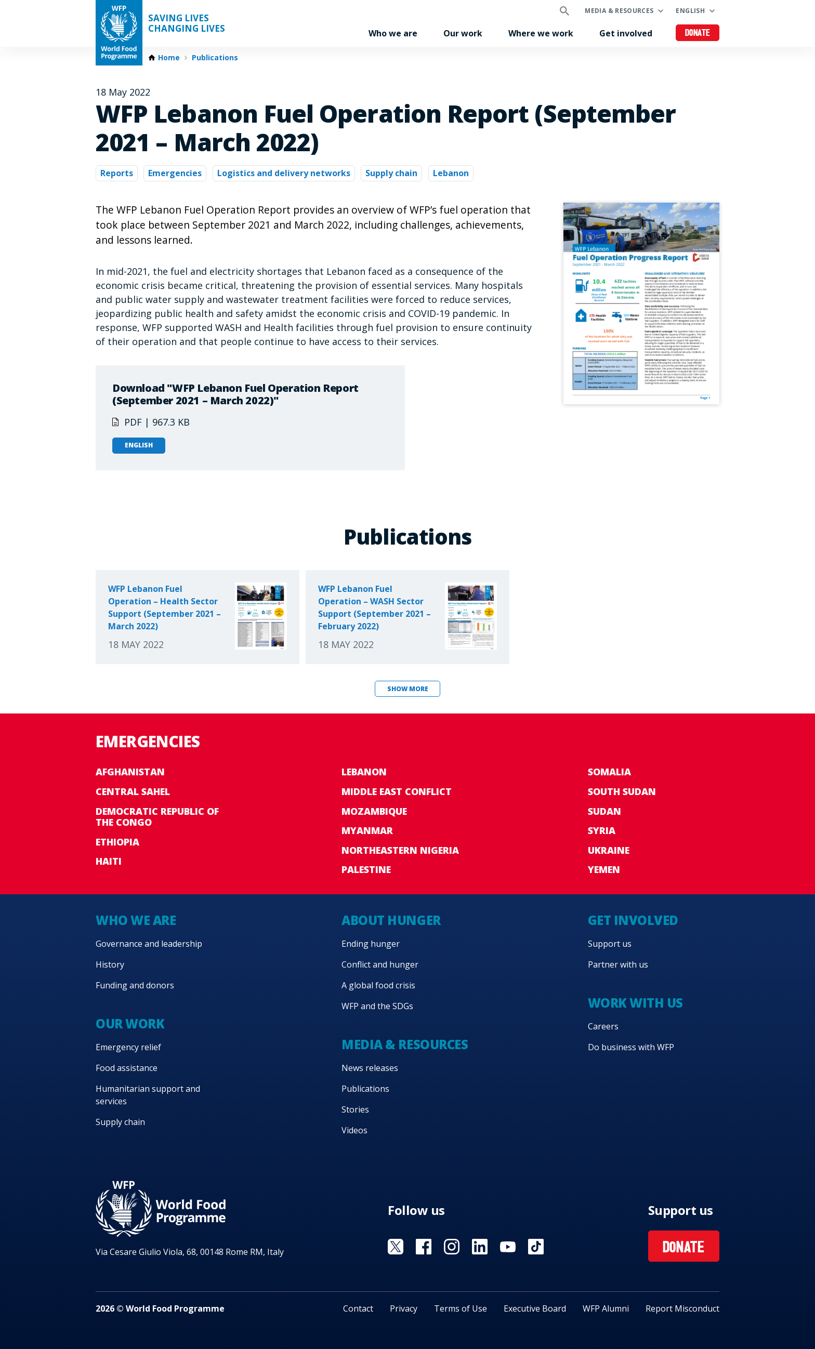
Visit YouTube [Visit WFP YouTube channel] (508, 1246)
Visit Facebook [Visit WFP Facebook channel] (423, 1246)
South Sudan (622, 791)
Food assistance (126, 1068)
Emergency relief (128, 1047)
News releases (369, 1068)
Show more (407, 688)
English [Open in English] (139, 445)
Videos (354, 1130)
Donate (698, 33)
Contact (358, 1308)
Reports (116, 173)
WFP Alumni (606, 1308)
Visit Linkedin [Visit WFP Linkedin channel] (480, 1246)
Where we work (540, 33)
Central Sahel (133, 791)
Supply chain (391, 173)
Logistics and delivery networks (283, 173)
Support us (610, 943)
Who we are (393, 33)
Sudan (604, 811)
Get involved (625, 33)
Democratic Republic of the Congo (157, 817)
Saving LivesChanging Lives (186, 23)
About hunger (390, 920)
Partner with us (618, 964)
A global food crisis (378, 985)
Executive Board (535, 1308)
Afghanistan (130, 771)
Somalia (609, 771)
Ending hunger (370, 943)
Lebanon (451, 173)
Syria (601, 830)
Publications (215, 57)
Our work (462, 33)
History (110, 964)
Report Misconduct (682, 1308)
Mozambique (374, 811)
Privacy (403, 1308)
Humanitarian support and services (148, 1095)
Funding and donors (135, 985)
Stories (355, 1109)
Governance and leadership (149, 943)
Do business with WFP (631, 1047)
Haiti (109, 861)
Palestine (366, 869)
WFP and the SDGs (377, 1006)
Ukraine (608, 850)
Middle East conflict (396, 791)
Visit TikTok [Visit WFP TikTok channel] (536, 1246)
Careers (603, 1026)
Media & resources (619, 10)
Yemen (604, 869)
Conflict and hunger (379, 964)
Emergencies (175, 173)
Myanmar (367, 830)
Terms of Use (460, 1308)
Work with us (635, 1002)
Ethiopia (117, 842)
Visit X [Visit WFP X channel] (395, 1246)
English (690, 10)
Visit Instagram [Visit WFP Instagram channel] (451, 1246)
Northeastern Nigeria (400, 850)
